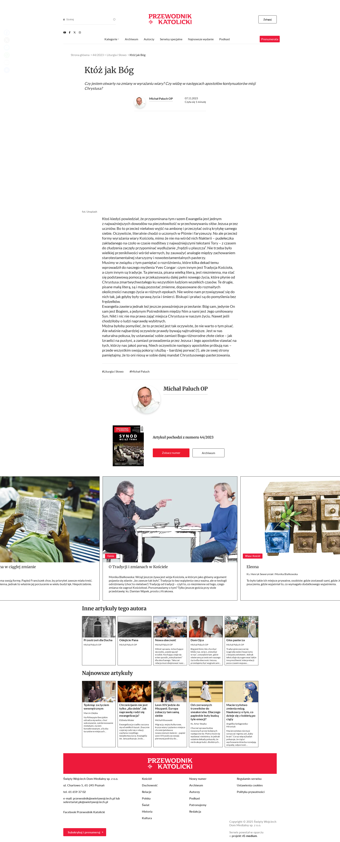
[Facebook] (69, 32)
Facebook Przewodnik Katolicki (84, 812)
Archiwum (208, 453)
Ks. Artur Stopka (199, 723)
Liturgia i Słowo (114, 371)
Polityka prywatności (251, 791)
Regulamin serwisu (249, 778)
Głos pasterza (235, 640)
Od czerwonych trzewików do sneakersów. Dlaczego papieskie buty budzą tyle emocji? (205, 712)
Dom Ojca (197, 640)
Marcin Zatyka (91, 713)
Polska (146, 798)
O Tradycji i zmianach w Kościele (138, 566)
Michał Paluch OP (161, 98)
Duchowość (150, 785)
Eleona (253, 566)
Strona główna (80, 55)
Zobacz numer (171, 452)
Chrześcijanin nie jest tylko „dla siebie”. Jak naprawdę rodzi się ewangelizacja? (133, 710)
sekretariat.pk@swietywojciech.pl (85, 802)
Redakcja (195, 811)
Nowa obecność (165, 640)
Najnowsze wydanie (201, 39)
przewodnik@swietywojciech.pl (94, 798)
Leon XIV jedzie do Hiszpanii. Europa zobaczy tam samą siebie (167, 710)
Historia (147, 811)
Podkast (224, 39)
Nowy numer (198, 778)
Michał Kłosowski (163, 720)
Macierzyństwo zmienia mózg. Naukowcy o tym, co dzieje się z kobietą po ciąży (240, 712)
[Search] (64, 19)
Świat (145, 805)
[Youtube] (64, 32)
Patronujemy (197, 805)
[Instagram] (80, 32)
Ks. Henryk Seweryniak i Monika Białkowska (272, 574)
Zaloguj (267, 19)
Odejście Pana (128, 640)
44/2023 (207, 437)
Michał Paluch (140, 371)
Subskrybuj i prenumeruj (84, 832)
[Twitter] (74, 32)
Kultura (147, 818)
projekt (244, 836)
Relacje (146, 791)
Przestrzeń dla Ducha (98, 640)
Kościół (147, 778)
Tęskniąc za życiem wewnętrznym (96, 706)
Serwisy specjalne (171, 39)
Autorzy (149, 39)
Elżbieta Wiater (126, 720)
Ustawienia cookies (250, 785)
